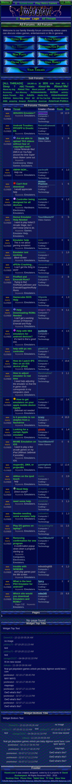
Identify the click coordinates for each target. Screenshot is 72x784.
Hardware (29, 207)
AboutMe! (61, 86)
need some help (22, 501)
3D (39, 84)
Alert (27, 98)
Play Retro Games (46, 3)
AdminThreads (9, 95)
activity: (64, 92)
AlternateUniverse (60, 98)
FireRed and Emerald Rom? (21, 278)
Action (54, 92)
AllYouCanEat (43, 98)
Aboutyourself (38, 89)
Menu (6, 2)
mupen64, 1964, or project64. (23, 466)
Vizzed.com (26, 3)
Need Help (22, 489)
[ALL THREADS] (13, 83)
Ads (22, 95)
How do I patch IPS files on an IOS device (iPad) (23, 363)
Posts (60, 109)
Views (68, 109)
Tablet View (38, 778)
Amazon (22, 101)
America (32, 101)
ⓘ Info (66, 2)
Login (35, 18)
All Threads (49, 18)
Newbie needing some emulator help (24, 515)
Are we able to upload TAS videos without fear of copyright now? (23, 142)
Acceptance (63, 89)
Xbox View (60, 778)
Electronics (19, 210)
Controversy (19, 163)
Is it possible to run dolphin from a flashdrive (24, 420)
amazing (13, 101)
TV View (49, 778)
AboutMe (44, 86)
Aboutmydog (9, 89)
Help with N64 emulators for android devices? (23, 333)
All (33, 98)
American (42, 101)
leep (6, 86)
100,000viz (32, 84)
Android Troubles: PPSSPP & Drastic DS (23, 128)
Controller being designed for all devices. (24, 202)
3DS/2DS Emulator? (24, 113)
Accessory (7, 92)
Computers (19, 557)
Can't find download (20, 185)
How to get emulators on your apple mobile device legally (24, 403)
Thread (16, 109)
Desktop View (12, 778)
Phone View (26, 778)
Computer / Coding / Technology (43, 119)
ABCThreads (26, 86)
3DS (45, 83)
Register (25, 18)
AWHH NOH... (20, 169)
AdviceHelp (18, 98)
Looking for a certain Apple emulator (20, 432)
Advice (7, 98)
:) (67, 83)
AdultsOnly (43, 95)
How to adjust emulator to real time (22, 376)
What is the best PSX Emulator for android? (23, 584)
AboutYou (24, 89)
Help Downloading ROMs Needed (24, 312)
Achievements (38, 92)
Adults (30, 95)
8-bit (58, 83)
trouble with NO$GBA (20, 568)
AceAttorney (21, 92)
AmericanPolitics (58, 101)
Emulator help (21, 240)
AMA (5, 101)
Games (28, 230)
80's (63, 84)
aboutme (51, 89)
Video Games (44, 141)
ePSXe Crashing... (23, 264)
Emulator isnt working (20, 253)
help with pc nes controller (22, 350)
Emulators (29, 115)
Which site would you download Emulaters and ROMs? (22, 597)
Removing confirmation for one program (24, 541)
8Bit (52, 84)
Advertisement (59, 95)
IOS (15, 460)
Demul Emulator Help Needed (22, 218)
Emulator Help (20, 233)
